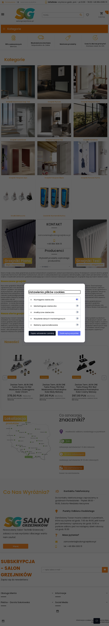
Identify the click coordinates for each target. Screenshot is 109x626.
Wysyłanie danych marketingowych (49, 318)
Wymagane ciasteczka (44, 299)
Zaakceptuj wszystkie (69, 333)
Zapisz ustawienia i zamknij (42, 333)
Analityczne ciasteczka (44, 312)
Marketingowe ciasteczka (45, 306)
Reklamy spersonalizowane (46, 325)
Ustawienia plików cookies (47, 292)
